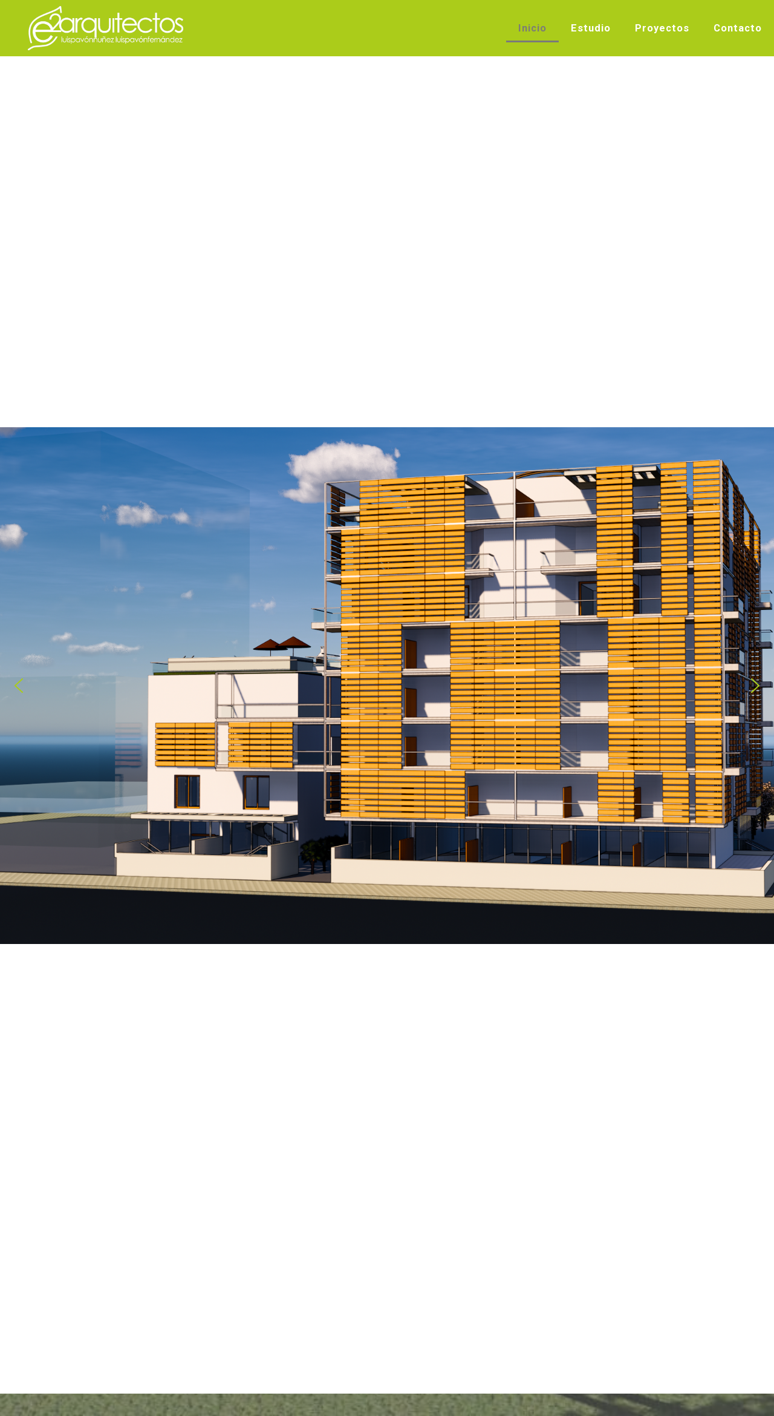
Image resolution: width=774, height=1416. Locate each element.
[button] (18, 685)
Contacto (738, 28)
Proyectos (662, 28)
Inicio (532, 28)
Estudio (591, 28)
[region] (387, 685)
